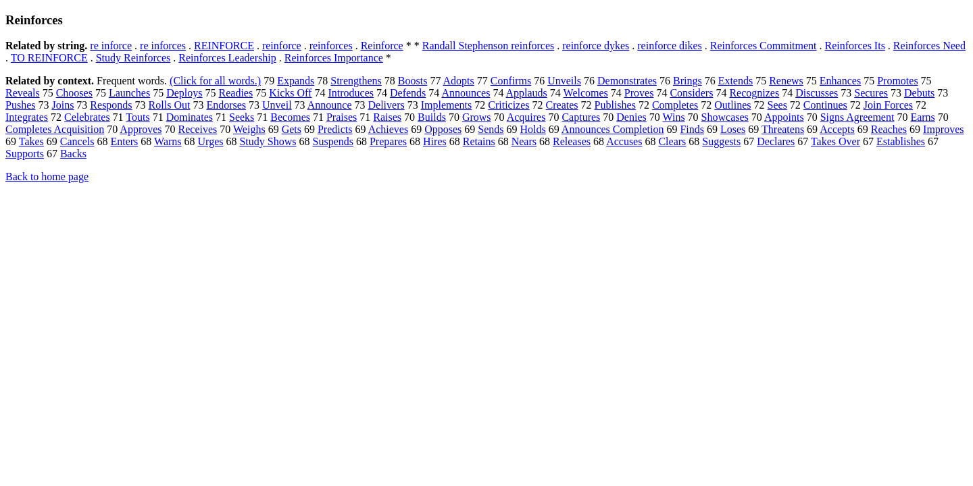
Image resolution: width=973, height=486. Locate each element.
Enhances (840, 80)
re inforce (111, 45)
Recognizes (754, 93)
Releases (572, 141)
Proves (639, 93)
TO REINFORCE (49, 57)
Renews (786, 80)
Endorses (226, 105)
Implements (446, 105)
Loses (732, 129)
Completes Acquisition (54, 129)
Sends (490, 129)
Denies (631, 117)
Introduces (351, 93)
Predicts (335, 129)
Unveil (277, 105)
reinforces (331, 45)
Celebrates (87, 117)
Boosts (413, 80)
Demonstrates (627, 80)
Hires (435, 141)
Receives (198, 129)
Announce (329, 105)
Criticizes (508, 105)
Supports (24, 153)
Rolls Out (170, 105)
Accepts (837, 129)
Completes (675, 105)
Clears (672, 141)
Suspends (333, 141)
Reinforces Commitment (763, 45)
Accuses (624, 141)
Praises (341, 117)
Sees (777, 105)
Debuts (919, 93)
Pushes (20, 105)
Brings (687, 80)
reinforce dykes (595, 45)
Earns (922, 117)
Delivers (386, 105)
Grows (476, 117)
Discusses (816, 93)
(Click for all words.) (215, 80)
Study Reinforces (133, 57)
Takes (31, 141)
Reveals (22, 93)
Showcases (725, 117)
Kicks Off (290, 93)
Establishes (900, 141)
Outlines (732, 105)
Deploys (184, 93)
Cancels (77, 141)
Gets (291, 129)
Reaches (889, 129)
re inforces (163, 45)
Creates (562, 105)
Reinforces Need (929, 45)
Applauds (526, 93)
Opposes (442, 129)
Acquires (526, 117)
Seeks (241, 117)
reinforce (281, 45)
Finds (692, 129)
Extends (735, 80)
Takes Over (835, 141)
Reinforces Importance (333, 57)
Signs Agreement (857, 117)
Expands (295, 80)
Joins (62, 105)
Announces (465, 93)
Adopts (458, 80)
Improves (943, 129)
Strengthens (356, 80)
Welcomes (586, 93)
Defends (408, 93)
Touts (137, 117)
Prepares (388, 141)
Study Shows (267, 141)
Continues (825, 105)
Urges (211, 141)
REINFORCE (224, 45)
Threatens (783, 129)
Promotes (897, 80)
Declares (776, 141)
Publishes (615, 105)
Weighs (249, 129)
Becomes (290, 117)
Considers (691, 93)
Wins (673, 117)
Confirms (511, 80)
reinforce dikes (669, 45)
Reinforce (382, 45)
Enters (124, 141)
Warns (167, 141)
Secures (871, 93)
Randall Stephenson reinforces (488, 45)
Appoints (784, 117)
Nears (524, 141)
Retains (479, 141)
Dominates (189, 117)
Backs (73, 153)
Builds (432, 117)
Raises (387, 117)
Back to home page (47, 176)
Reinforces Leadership (227, 57)
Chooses (74, 93)
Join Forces (888, 105)
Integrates (26, 117)
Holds (533, 129)
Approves (140, 129)
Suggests (721, 141)
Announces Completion (613, 129)
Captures (581, 117)
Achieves (388, 129)
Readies (236, 93)
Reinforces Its (855, 45)
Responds (111, 105)
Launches (129, 93)
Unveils (564, 80)
